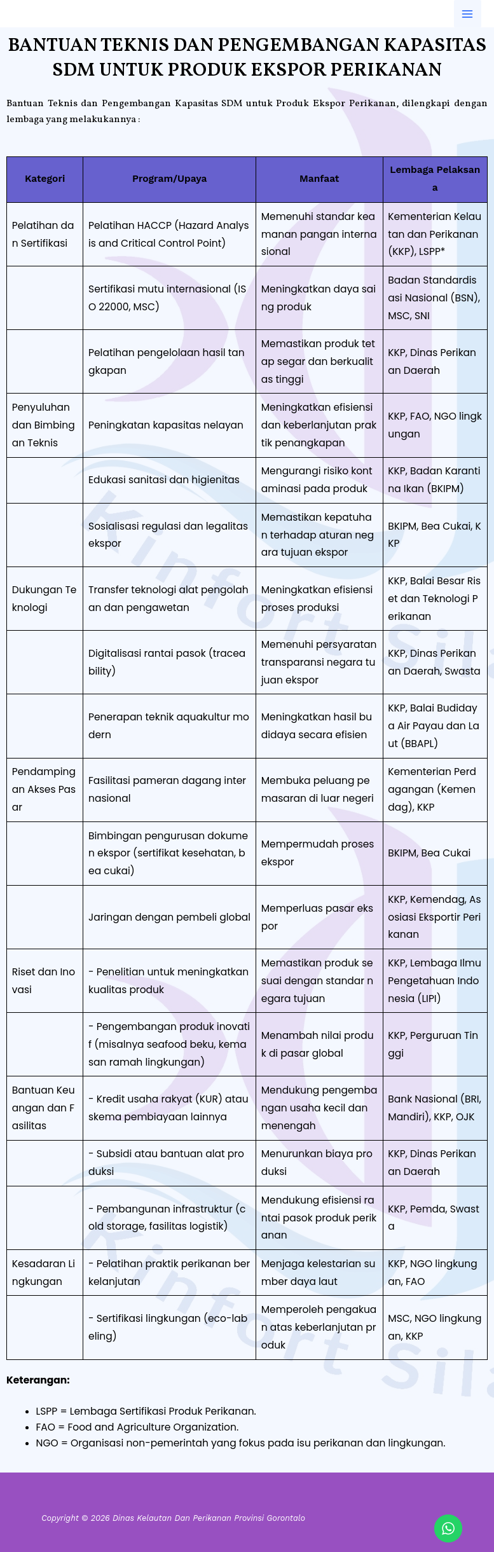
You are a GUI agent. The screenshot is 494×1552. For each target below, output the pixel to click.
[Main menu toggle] (467, 13)
